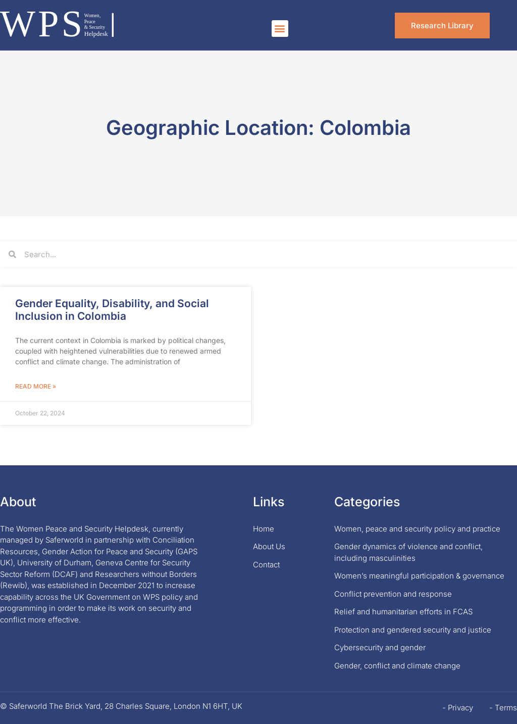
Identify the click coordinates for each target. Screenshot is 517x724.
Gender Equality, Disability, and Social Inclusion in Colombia (112, 309)
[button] (280, 28)
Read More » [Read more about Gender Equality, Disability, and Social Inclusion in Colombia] (35, 386)
